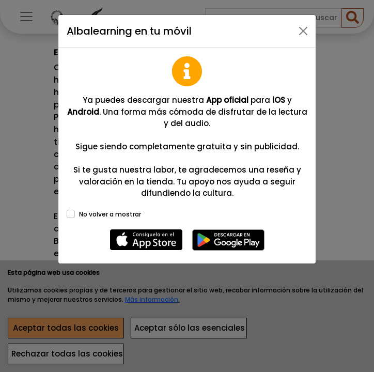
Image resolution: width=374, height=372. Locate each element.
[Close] (303, 31)
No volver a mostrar (110, 214)
